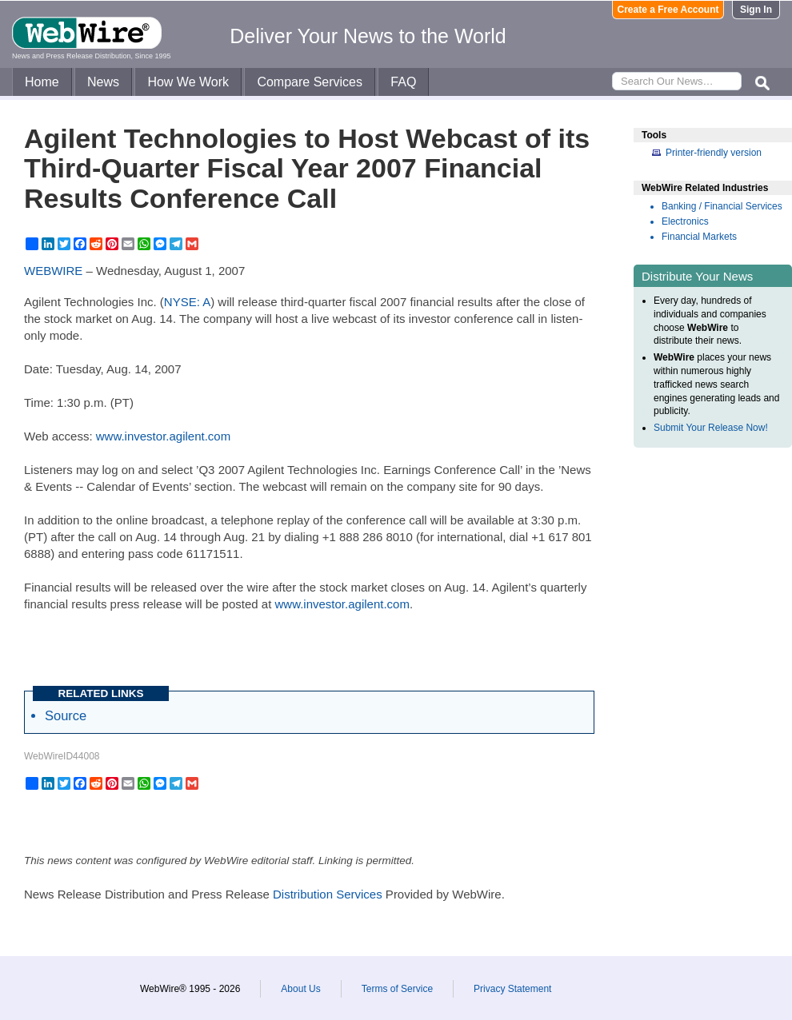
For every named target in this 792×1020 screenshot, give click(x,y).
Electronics (685, 221)
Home (42, 82)
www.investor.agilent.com (163, 436)
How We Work (188, 82)
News (103, 82)
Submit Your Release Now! (711, 427)
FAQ (403, 82)
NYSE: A (187, 302)
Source (65, 715)
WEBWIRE (53, 270)
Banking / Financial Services (722, 206)
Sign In (756, 9)
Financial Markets (699, 236)
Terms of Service (397, 988)
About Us (300, 988)
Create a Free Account (668, 9)
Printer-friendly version (714, 152)
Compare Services (309, 82)
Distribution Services (327, 894)
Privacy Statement (512, 988)
